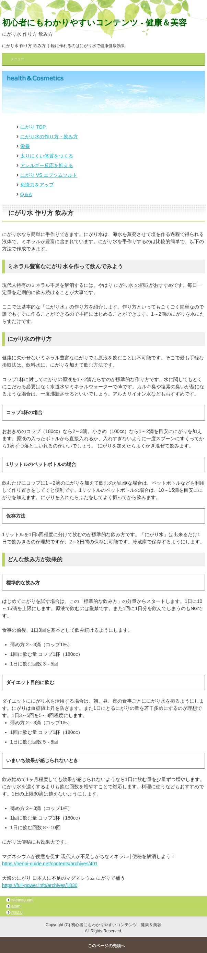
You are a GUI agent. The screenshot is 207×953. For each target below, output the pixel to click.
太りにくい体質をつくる (46, 156)
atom (16, 906)
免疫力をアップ (37, 184)
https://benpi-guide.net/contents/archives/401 (50, 863)
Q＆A (26, 194)
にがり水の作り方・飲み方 (49, 136)
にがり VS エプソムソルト (48, 175)
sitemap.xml (22, 900)
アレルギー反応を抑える (46, 165)
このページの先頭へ (106, 945)
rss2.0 (17, 912)
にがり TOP (33, 127)
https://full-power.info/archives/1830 (39, 885)
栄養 (25, 146)
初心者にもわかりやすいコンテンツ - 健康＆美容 (94, 22)
